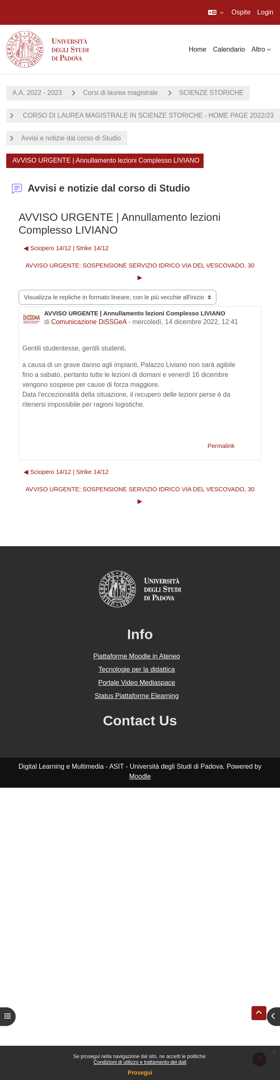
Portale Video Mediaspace (137, 682)
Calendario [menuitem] (229, 49)
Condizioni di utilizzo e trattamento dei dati (140, 1062)
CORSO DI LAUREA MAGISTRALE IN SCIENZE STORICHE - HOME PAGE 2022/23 (147, 115)
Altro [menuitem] (258, 49)
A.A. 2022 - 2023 (37, 92)
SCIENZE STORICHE (211, 92)
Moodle (140, 776)
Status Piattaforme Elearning (137, 695)
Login (265, 12)
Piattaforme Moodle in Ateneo (136, 656)
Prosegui (140, 1072)
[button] (215, 12)
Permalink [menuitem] (221, 446)
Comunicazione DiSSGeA (88, 321)
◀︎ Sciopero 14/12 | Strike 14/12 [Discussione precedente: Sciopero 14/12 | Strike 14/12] (66, 248)
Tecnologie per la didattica (136, 669)
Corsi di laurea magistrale (120, 92)
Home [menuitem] (197, 49)
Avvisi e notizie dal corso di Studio (71, 138)
